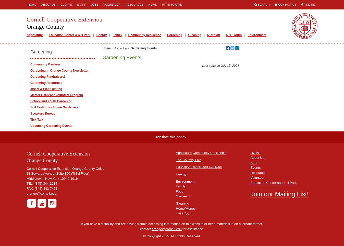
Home (32, 4)
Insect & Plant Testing (46, 89)
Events (66, 4)
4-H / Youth (234, 35)
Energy (101, 35)
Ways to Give (172, 4)
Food (179, 191)
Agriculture (35, 35)
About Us (48, 4)
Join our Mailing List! (280, 194)
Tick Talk (36, 119)
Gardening (174, 35)
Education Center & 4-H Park (69, 35)
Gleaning (194, 35)
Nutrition (213, 35)
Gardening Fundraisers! (47, 77)
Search (264, 4)
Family (117, 35)
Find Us (309, 4)
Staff (81, 4)
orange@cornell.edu (41, 193)
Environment (257, 35)
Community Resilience (144, 35)
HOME (256, 153)
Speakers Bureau (42, 113)
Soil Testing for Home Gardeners (54, 107)
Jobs (94, 4)
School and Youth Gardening (51, 101)
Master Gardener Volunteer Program (56, 95)
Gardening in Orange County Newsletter (59, 70)
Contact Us (287, 4)
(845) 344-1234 (45, 183)
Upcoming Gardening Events (51, 126)
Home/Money (185, 208)
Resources (134, 4)
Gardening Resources (46, 83)
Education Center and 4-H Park (199, 167)
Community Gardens (45, 64)
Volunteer (111, 4)
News (153, 4)
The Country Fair (188, 160)
